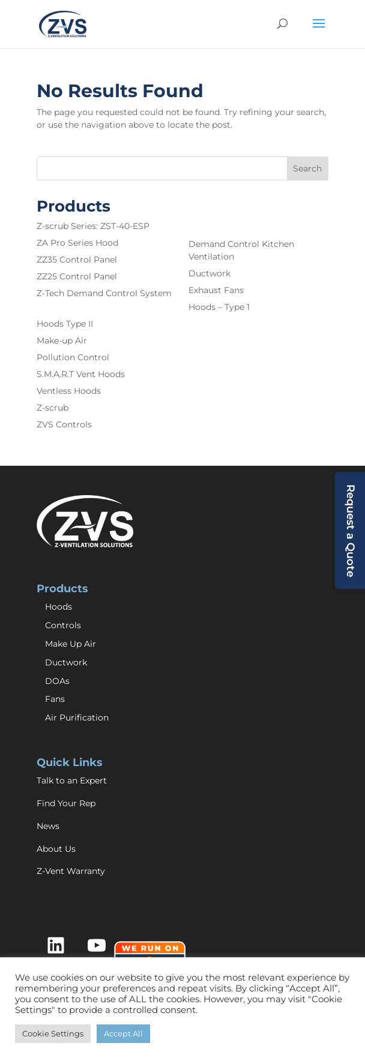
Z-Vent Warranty (71, 871)
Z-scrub (52, 407)
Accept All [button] (123, 1033)
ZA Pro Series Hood (77, 242)
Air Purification (77, 717)
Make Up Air (70, 643)
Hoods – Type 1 (219, 307)
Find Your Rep (66, 803)
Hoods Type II (65, 323)
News (48, 826)
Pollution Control (73, 357)
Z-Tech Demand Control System (104, 293)
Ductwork (210, 273)
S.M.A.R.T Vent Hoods (81, 374)
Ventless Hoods (69, 390)
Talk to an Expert (72, 780)
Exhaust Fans (216, 290)
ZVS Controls (64, 424)
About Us (56, 848)
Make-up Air (62, 340)
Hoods (58, 606)
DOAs (57, 681)
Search (307, 168)
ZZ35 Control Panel (77, 259)
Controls (63, 625)
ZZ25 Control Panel (77, 276)
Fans (55, 699)
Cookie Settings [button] (52, 1033)
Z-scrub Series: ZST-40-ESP (93, 226)
